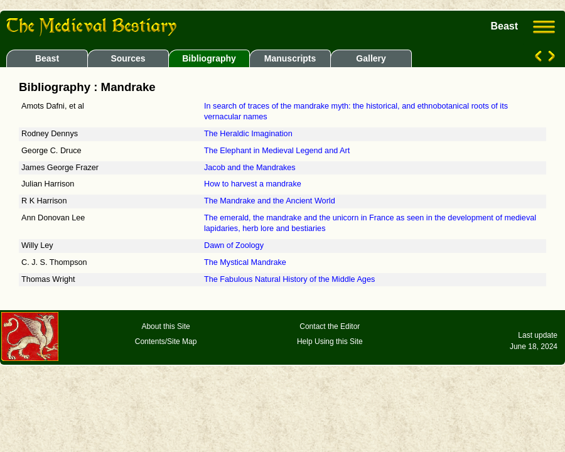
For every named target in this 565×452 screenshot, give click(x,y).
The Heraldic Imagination (248, 133)
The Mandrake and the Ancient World (269, 200)
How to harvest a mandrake (252, 184)
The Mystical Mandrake (245, 262)
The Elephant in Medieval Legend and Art (277, 150)
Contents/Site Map (166, 341)
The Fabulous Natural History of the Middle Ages (289, 279)
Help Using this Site (330, 341)
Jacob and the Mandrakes (250, 167)
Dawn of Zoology (234, 245)
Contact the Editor (329, 326)
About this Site (165, 326)
